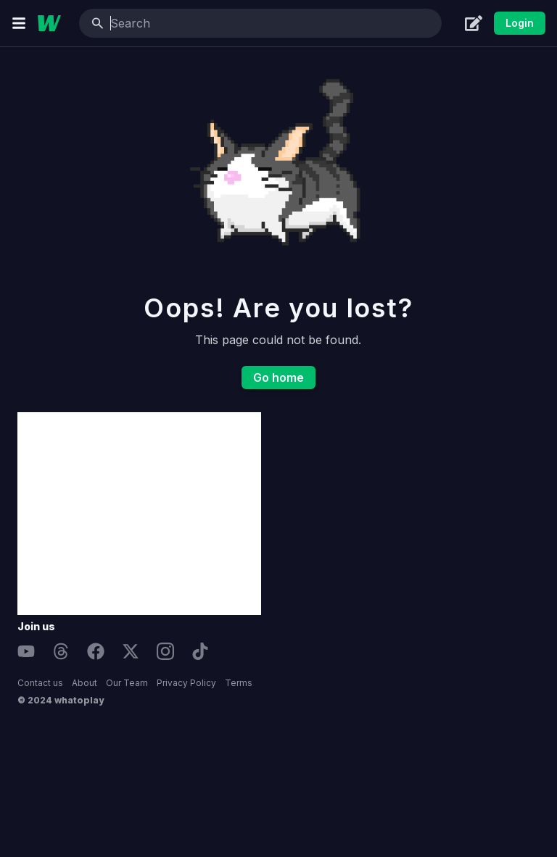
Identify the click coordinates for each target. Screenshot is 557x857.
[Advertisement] (139, 513)
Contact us (40, 682)
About (84, 682)
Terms (238, 682)
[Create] (473, 23)
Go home (278, 377)
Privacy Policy (186, 682)
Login (520, 23)
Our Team (127, 682)
